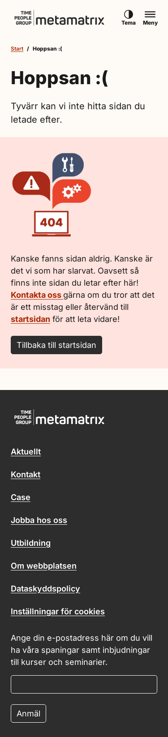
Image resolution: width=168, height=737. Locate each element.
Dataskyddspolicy (45, 588)
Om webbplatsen (44, 565)
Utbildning (31, 543)
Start (17, 48)
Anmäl (28, 713)
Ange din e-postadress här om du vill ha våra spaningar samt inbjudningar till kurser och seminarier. (81, 650)
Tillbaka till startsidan (56, 345)
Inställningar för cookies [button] (58, 611)
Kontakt (25, 474)
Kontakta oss (37, 295)
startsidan (30, 319)
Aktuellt (26, 451)
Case (20, 497)
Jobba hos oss (39, 520)
